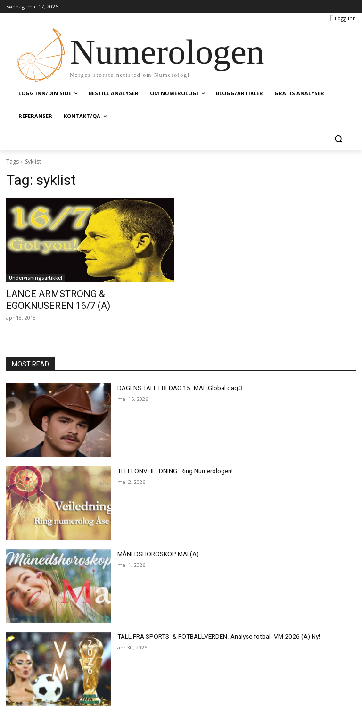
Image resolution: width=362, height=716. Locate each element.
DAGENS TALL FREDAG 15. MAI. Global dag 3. (175, 374)
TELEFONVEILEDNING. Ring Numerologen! (171, 457)
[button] (338, 139)
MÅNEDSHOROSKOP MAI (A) (153, 540)
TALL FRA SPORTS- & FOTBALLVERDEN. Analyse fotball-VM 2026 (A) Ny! (209, 623)
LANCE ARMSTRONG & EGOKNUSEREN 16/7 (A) (90, 293)
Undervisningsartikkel (35, 278)
